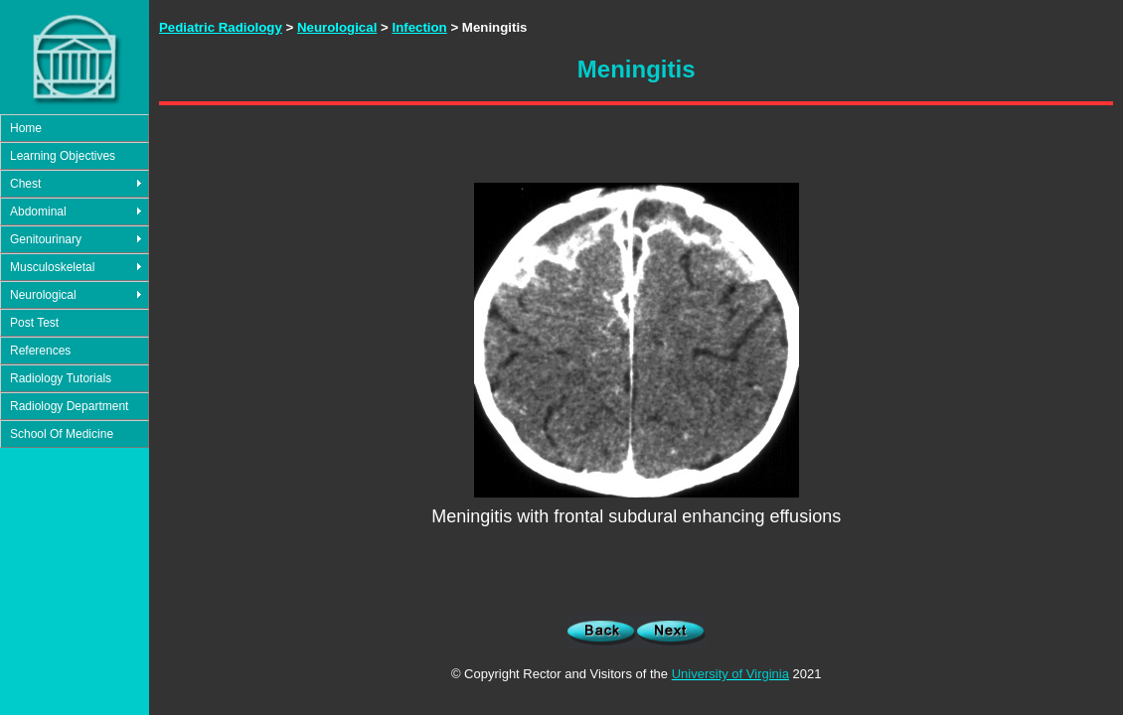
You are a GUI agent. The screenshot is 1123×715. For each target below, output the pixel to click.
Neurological (43, 295)
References (40, 351)
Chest (25, 184)
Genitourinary (45, 239)
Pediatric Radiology (220, 27)
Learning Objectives (62, 156)
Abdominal (38, 211)
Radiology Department (69, 406)
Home (26, 128)
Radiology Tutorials (60, 378)
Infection (419, 27)
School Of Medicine (61, 434)
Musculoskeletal (52, 267)
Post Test (34, 323)
